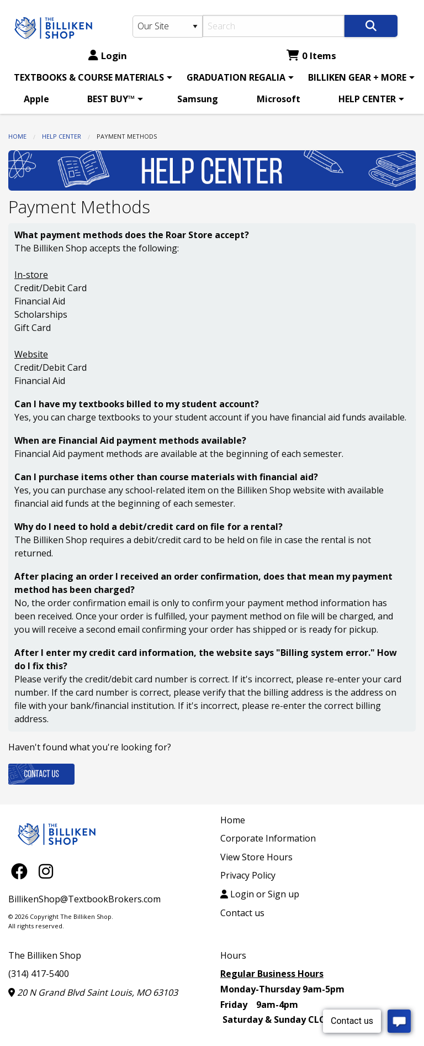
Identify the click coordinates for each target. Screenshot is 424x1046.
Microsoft (278, 99)
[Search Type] (167, 26)
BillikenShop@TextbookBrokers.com (84, 899)
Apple (36, 99)
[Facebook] (22, 871)
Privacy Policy (247, 875)
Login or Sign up (259, 894)
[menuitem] (91, 77)
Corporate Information (268, 838)
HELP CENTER (367, 99)
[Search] (273, 26)
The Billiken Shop (44, 955)
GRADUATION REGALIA (236, 77)
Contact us (242, 913)
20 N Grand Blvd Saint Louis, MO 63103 (93, 992)
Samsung (197, 99)
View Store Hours (256, 857)
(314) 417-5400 (38, 974)
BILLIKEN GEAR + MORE (357, 77)
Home (17, 136)
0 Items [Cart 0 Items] (311, 55)
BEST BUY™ (111, 99)
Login (107, 55)
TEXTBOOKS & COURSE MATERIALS (89, 77)
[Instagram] (46, 871)
